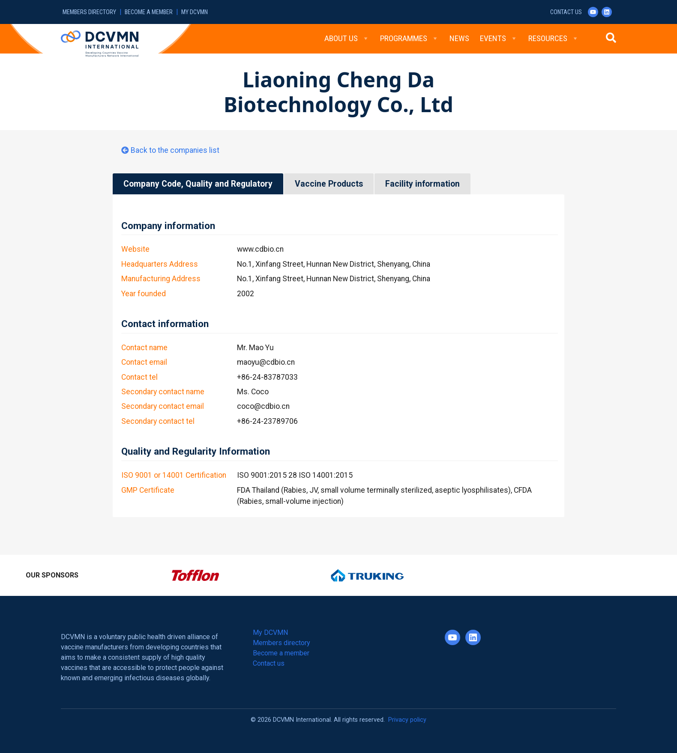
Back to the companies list (175, 150)
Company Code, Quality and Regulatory (198, 184)
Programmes (409, 38)
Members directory (89, 12)
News (459, 38)
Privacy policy (407, 719)
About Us (346, 38)
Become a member (149, 12)
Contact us (566, 12)
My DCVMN (194, 12)
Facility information (422, 184)
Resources (553, 38)
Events (499, 38)
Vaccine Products (329, 184)
